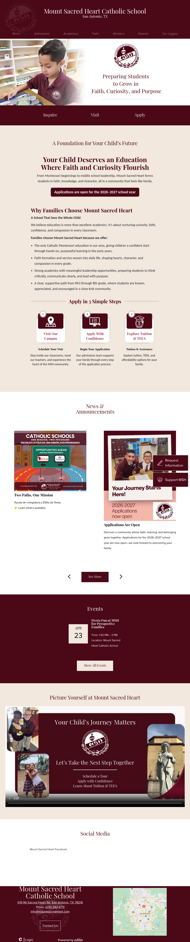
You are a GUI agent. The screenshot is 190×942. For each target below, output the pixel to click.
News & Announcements (95, 409)
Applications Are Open (122, 525)
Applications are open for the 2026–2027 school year (95, 192)
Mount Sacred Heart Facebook (48, 849)
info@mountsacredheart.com (50, 911)
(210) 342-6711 (54, 907)
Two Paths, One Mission (33, 495)
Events (95, 609)
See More (95, 577)
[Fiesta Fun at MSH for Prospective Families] (95, 633)
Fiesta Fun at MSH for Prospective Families (105, 624)
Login (25, 940)
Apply (139, 115)
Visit (95, 115)
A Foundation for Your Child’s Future (95, 144)
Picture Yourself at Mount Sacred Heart (95, 698)
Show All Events (95, 665)
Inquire (50, 115)
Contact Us (50, 925)
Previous (69, 576)
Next (121, 576)
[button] (16, 33)
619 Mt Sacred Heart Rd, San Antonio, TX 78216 (50, 902)
